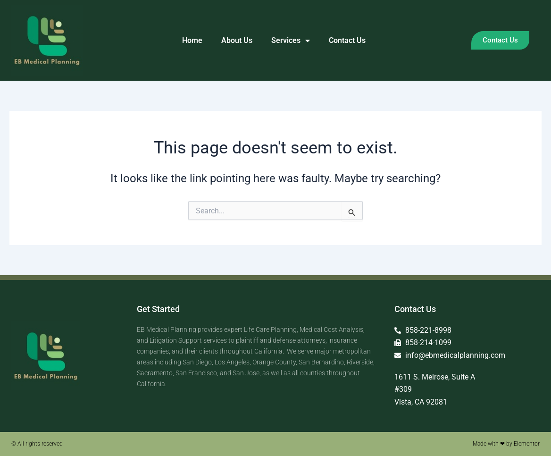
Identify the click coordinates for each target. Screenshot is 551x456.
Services (290, 40)
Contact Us (347, 40)
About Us (236, 40)
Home (192, 40)
